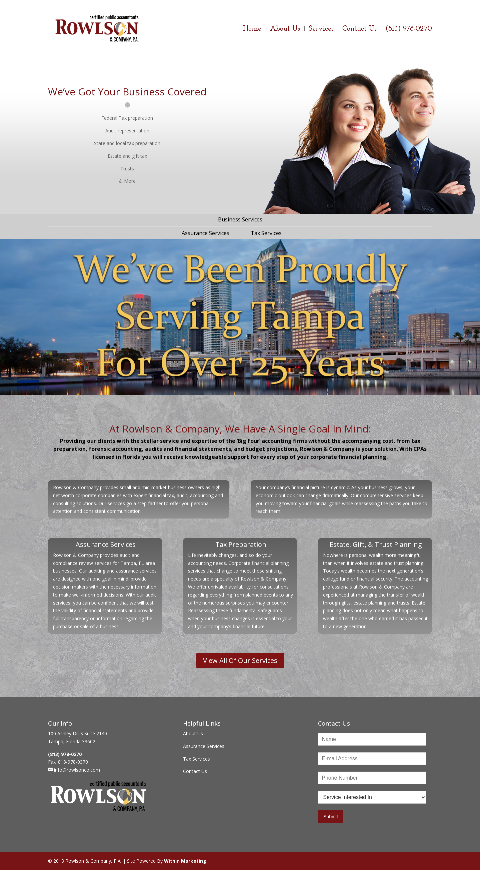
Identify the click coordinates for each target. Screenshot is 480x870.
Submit (330, 816)
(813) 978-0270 (408, 30)
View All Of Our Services (240, 660)
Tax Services (266, 233)
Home (252, 30)
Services (321, 30)
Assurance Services (205, 233)
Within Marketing (185, 861)
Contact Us (359, 30)
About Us (285, 30)
